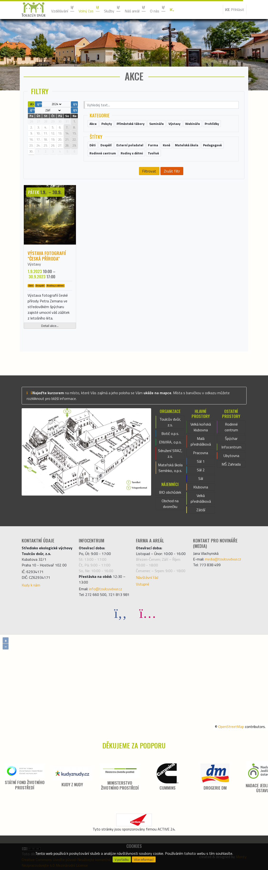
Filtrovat (149, 171)
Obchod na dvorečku (170, 503)
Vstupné (142, 584)
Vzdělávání (63, 9)
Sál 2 (201, 470)
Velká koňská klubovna (200, 427)
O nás (158, 9)
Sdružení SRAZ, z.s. (170, 453)
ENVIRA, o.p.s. (170, 442)
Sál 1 (201, 461)
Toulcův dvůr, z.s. (170, 422)
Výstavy (34, 264)
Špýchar (231, 438)
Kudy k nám (31, 585)
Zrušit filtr (172, 171)
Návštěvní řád (147, 577)
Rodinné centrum (231, 427)
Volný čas (89, 9)
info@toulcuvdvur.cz (105, 589)
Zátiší (200, 510)
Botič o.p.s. (170, 433)
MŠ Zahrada (231, 464)
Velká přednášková (201, 498)
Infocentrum (231, 447)
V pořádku (122, 859)
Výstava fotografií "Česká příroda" (47, 256)
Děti (31, 285)
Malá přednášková (201, 441)
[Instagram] (147, 613)
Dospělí (40, 285)
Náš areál (135, 9)
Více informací (144, 859)
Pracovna (200, 453)
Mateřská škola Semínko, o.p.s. (170, 467)
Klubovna (200, 487)
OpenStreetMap (231, 726)
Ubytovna (231, 455)
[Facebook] (120, 613)
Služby (112, 9)
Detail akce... (50, 325)
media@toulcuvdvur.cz (223, 559)
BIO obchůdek (170, 492)
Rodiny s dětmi (55, 285)
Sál (200, 478)
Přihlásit (234, 9)
